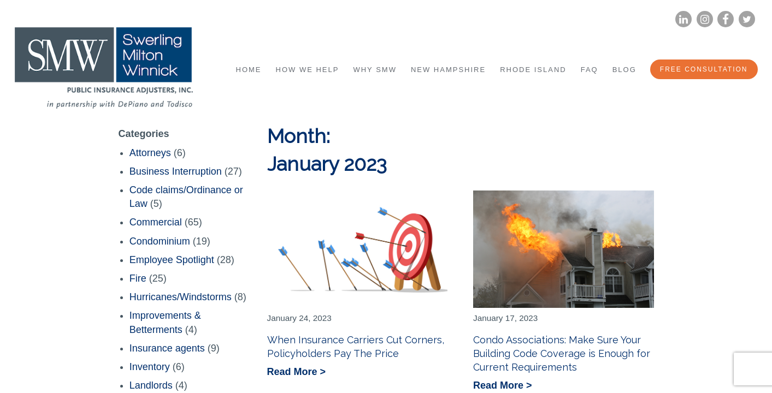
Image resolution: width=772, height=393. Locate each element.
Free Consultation (704, 69)
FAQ (589, 70)
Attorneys (150, 152)
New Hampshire (448, 70)
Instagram (704, 19)
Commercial (155, 222)
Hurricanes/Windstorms (180, 296)
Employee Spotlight (171, 259)
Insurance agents (167, 348)
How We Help (307, 70)
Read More (293, 372)
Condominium (159, 241)
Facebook (725, 19)
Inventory (149, 366)
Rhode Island (533, 70)
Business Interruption (175, 171)
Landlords (151, 385)
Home (249, 70)
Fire (137, 278)
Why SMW (374, 70)
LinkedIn (683, 19)
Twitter (747, 19)
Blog (624, 70)
